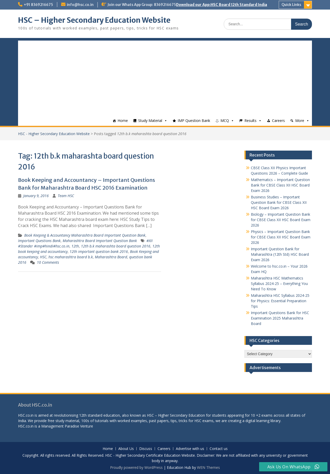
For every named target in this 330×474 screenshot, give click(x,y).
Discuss (145, 448)
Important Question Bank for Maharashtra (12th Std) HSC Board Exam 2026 (280, 254)
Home (123, 120)
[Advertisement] (165, 77)
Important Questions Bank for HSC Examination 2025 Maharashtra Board (280, 318)
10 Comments (48, 262)
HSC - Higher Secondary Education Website (54, 133)
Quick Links (291, 4)
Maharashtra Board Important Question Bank (100, 240)
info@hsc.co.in (80, 4)
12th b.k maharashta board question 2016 (115, 246)
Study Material (150, 120)
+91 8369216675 (38, 4)
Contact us (219, 448)
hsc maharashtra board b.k (70, 256)
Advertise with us (190, 448)
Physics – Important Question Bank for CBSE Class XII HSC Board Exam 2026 (280, 237)
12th (75, 246)
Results (250, 120)
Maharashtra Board (111, 256)
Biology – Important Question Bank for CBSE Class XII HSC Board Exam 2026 (280, 220)
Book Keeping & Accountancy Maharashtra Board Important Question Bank (84, 235)
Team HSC (66, 195)
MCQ (224, 120)
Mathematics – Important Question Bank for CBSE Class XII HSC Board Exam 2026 (280, 185)
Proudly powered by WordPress (136, 467)
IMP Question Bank (194, 120)
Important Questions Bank (39, 240)
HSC (43, 256)
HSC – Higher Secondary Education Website (94, 20)
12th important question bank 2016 (99, 251)
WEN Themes (208, 467)
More (299, 120)
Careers (278, 120)
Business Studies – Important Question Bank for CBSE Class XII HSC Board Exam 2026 (279, 202)
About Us (126, 448)
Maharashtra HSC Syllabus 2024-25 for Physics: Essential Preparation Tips (280, 301)
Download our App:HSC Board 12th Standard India (221, 4)
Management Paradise (60, 426)
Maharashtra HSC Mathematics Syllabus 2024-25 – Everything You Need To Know (279, 283)
